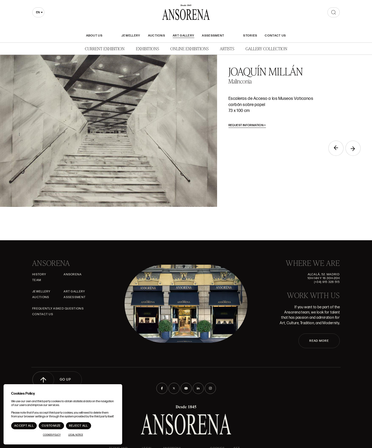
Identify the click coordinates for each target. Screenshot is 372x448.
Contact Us (275, 35)
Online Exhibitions (189, 48)
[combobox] (38, 12)
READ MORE (319, 341)
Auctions (156, 35)
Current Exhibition (105, 48)
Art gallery (183, 35)
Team (36, 280)
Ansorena (73, 274)
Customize (51, 426)
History (39, 274)
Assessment (213, 35)
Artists (227, 48)
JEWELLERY (130, 35)
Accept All (24, 426)
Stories (250, 35)
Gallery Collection (266, 48)
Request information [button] (247, 125)
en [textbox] (38, 12)
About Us (94, 35)
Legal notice (75, 435)
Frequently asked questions (58, 308)
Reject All (78, 426)
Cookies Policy (52, 435)
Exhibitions (147, 48)
